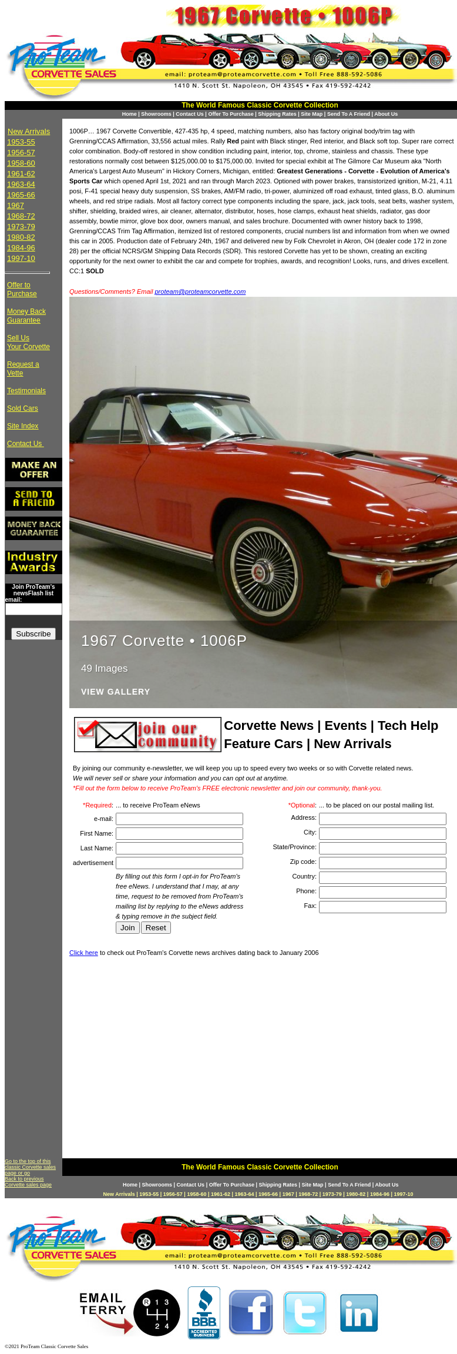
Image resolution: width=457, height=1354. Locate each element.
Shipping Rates (277, 114)
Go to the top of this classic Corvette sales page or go (30, 1167)
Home (129, 114)
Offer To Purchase (230, 114)
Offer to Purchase (22, 289)
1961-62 (21, 173)
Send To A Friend (348, 114)
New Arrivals (29, 131)
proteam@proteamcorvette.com (200, 291)
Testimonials (26, 391)
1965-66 (21, 194)
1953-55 (21, 142)
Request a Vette (23, 368)
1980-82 (21, 237)
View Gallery (115, 692)
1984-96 (21, 247)
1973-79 (21, 226)
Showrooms (156, 114)
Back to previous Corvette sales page (28, 1182)
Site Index (22, 426)
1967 (15, 205)
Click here (83, 952)
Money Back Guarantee (26, 315)
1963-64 (21, 184)
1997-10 (21, 258)
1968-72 (21, 216)
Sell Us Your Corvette (28, 342)
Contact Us (190, 114)
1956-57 (21, 152)
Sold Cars (22, 408)
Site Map (311, 114)
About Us (386, 114)
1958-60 (21, 163)
